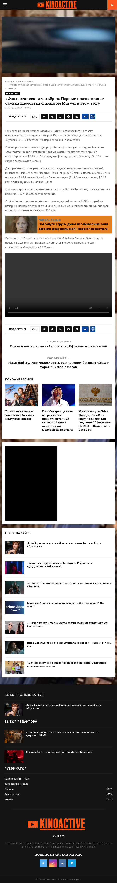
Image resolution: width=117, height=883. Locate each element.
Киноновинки (12, 93)
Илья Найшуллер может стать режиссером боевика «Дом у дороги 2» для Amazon (58, 365)
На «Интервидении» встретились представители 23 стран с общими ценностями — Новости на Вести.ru (57, 420)
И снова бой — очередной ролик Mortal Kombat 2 (59, 752)
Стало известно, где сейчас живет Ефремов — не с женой (58, 346)
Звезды (8, 799)
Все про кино (12, 794)
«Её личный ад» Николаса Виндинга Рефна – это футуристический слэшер (60, 564)
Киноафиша (11, 783)
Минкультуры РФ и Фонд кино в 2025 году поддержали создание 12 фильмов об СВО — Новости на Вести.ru (95, 420)
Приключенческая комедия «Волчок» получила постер (19, 414)
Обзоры (9, 789)
